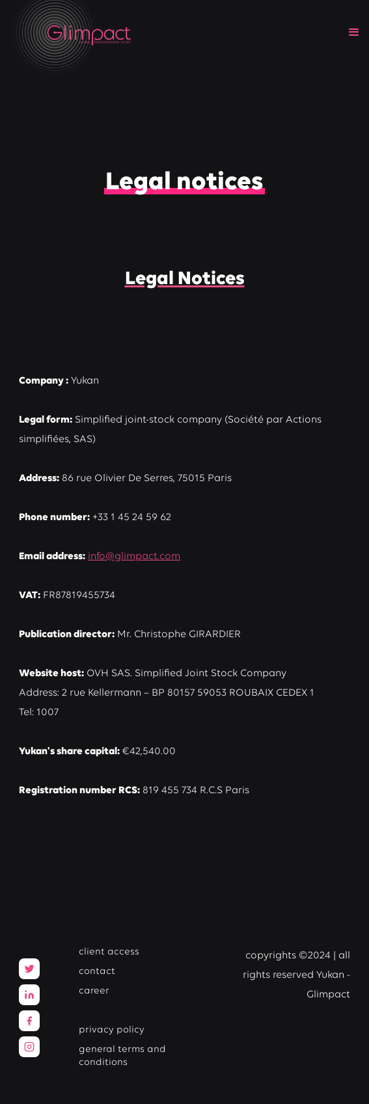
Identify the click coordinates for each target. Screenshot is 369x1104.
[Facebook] (29, 1020)
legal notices (109, 1011)
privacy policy (111, 1030)
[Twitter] (29, 968)
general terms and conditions (122, 1056)
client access (109, 952)
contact (97, 972)
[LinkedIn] (29, 994)
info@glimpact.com (134, 556)
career (94, 991)
